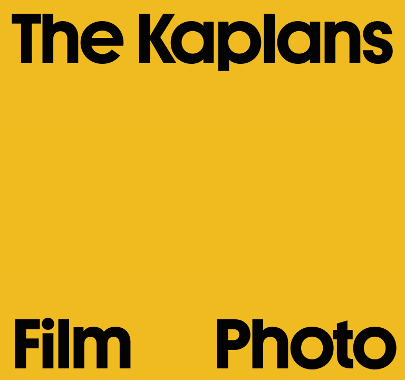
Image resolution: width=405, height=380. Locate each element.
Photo (303, 344)
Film (71, 344)
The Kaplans (201, 38)
